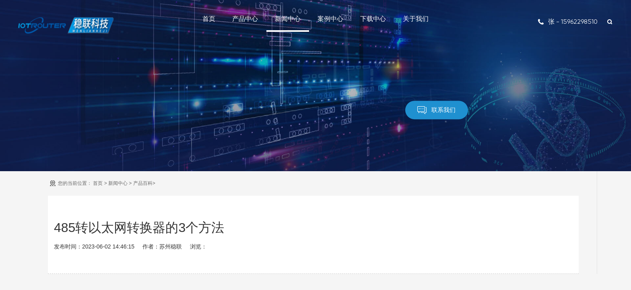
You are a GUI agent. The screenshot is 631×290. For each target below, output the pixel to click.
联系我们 (436, 110)
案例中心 (330, 18)
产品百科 (143, 183)
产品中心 (245, 18)
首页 (208, 18)
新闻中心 (288, 18)
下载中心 (373, 18)
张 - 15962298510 (568, 21)
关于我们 (416, 18)
